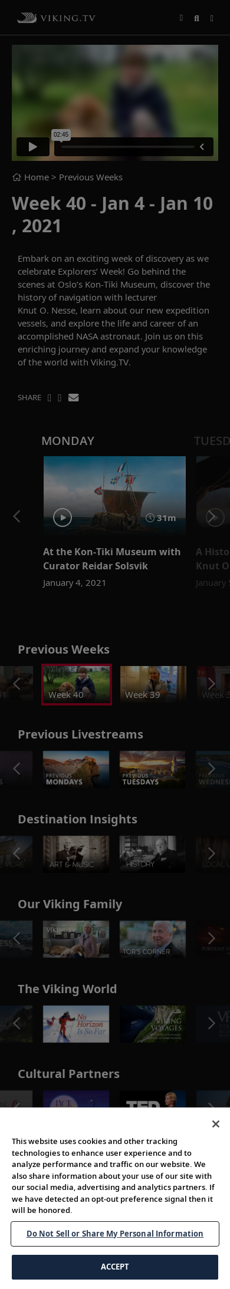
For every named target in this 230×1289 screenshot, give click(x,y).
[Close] (216, 1124)
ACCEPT (115, 1266)
